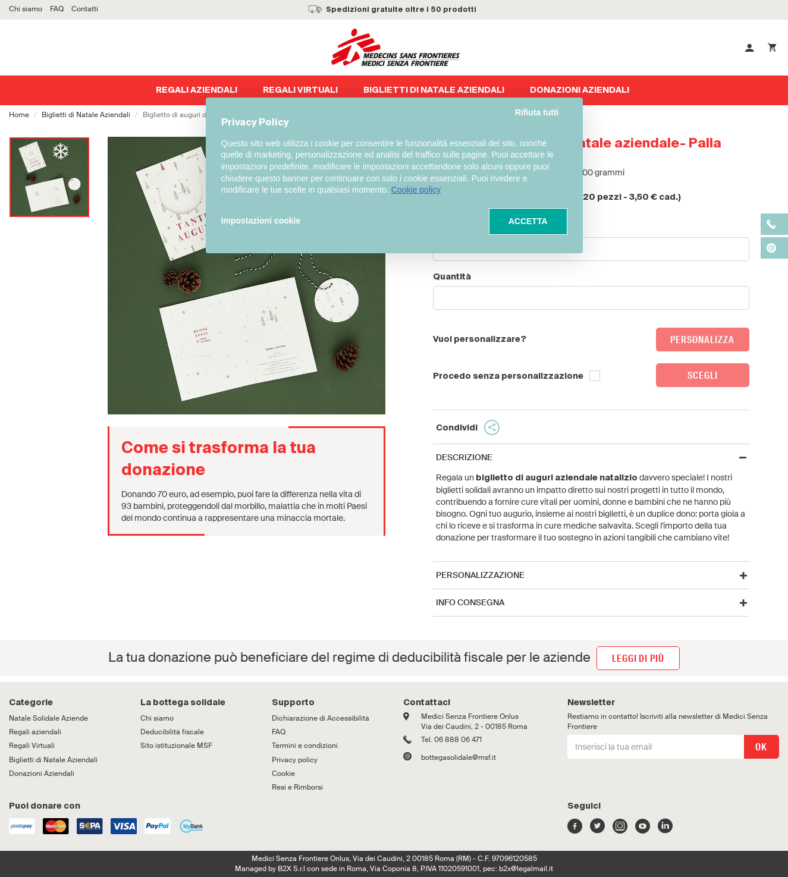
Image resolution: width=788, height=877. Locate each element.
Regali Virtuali (32, 745)
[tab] (591, 457)
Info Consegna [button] (470, 602)
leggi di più (638, 658)
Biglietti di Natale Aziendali (86, 115)
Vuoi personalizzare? (479, 339)
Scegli (702, 375)
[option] (49, 177)
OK (761, 747)
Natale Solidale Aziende (48, 718)
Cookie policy (416, 189)
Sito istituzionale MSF (176, 745)
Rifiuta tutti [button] (537, 112)
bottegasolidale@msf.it (458, 757)
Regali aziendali (35, 732)
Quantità (452, 277)
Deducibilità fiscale (172, 732)
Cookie (283, 773)
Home (19, 115)
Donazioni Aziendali (41, 773)
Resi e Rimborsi (297, 787)
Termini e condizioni (305, 745)
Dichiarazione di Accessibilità (320, 718)
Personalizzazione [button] (480, 575)
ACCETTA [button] (528, 221)
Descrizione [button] (464, 457)
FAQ (278, 732)
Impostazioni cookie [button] (261, 220)
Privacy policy (295, 760)
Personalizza (702, 340)
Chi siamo (157, 718)
